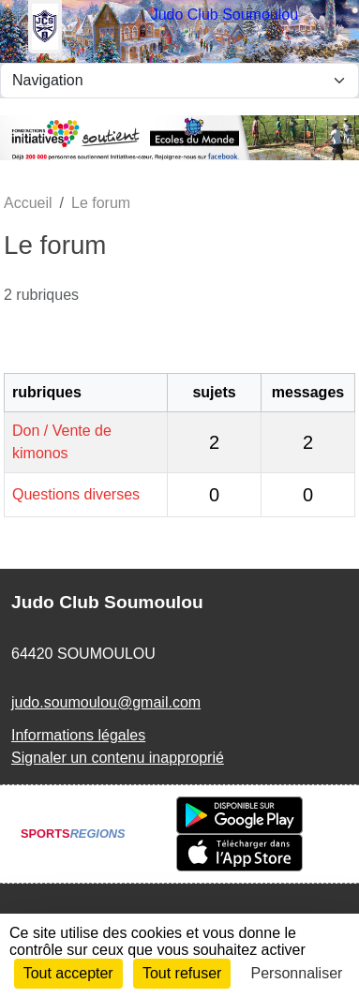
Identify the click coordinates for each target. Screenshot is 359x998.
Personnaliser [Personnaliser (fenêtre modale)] (297, 973)
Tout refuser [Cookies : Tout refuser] (181, 973)
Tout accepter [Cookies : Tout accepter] (68, 973)
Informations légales (78, 735)
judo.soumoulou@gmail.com (106, 702)
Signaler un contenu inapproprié (117, 758)
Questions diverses (76, 494)
